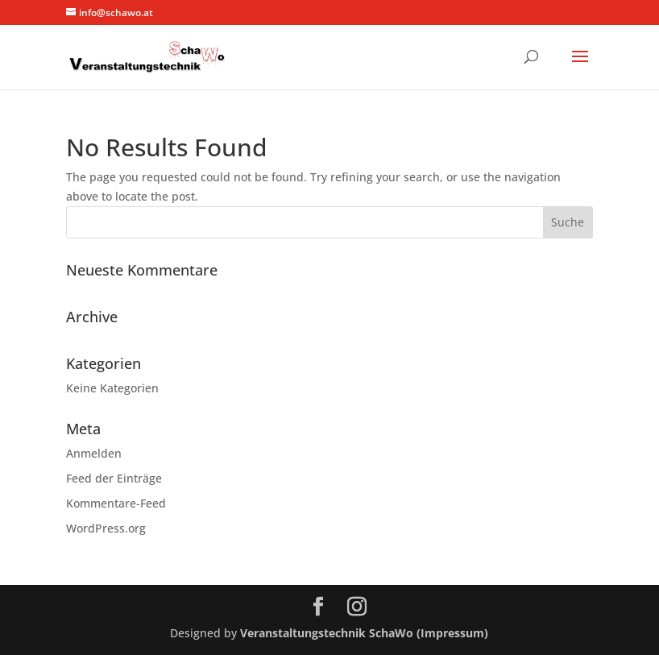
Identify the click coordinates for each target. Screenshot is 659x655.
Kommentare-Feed (116, 503)
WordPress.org (106, 528)
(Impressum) (452, 632)
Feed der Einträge (114, 478)
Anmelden (94, 453)
